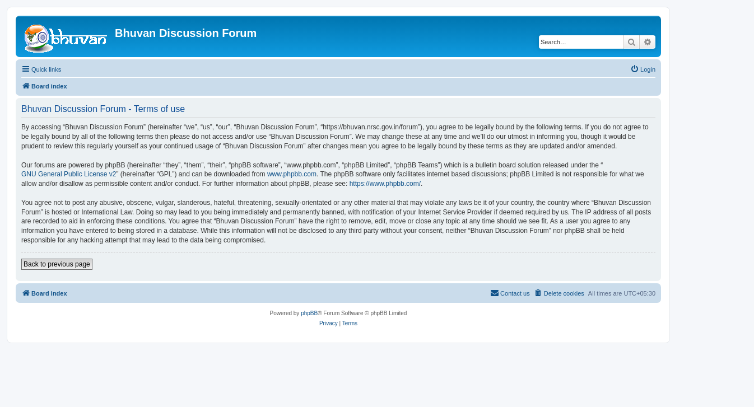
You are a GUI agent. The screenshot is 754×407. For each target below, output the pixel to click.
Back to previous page (57, 264)
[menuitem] (642, 69)
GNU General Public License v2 (68, 174)
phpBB (309, 313)
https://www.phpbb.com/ (385, 184)
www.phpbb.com (292, 174)
